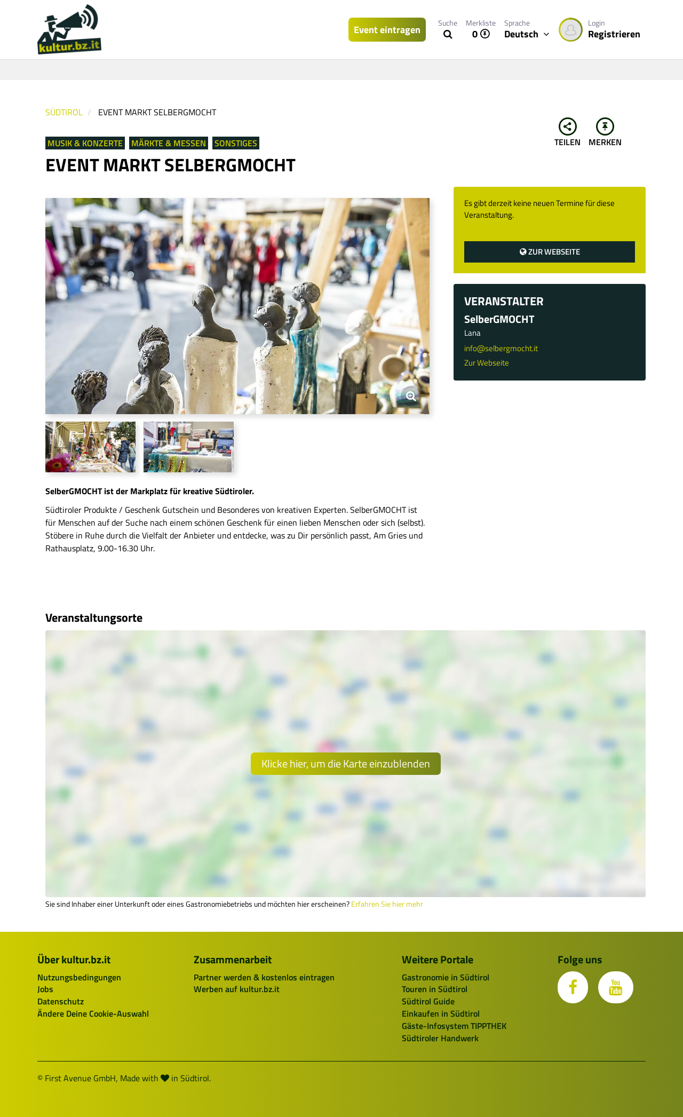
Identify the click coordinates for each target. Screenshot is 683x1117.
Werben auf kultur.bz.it (237, 989)
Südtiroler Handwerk (440, 1038)
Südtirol (64, 112)
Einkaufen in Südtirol (441, 1013)
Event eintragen (387, 29)
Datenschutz (60, 1001)
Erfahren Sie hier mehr (387, 904)
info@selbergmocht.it (501, 348)
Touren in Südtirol (434, 989)
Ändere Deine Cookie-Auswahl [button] (93, 1013)
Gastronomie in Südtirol (445, 977)
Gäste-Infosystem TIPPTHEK (454, 1025)
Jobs (45, 989)
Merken (605, 132)
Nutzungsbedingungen (79, 977)
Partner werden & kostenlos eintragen (264, 977)
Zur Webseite (550, 251)
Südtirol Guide (428, 1001)
